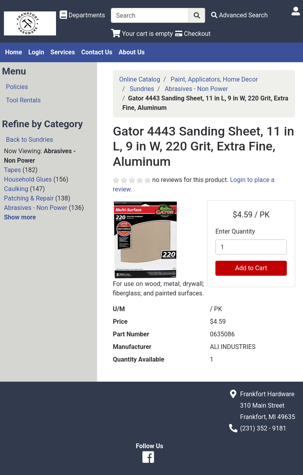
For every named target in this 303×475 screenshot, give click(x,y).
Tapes (12, 170)
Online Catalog (139, 79)
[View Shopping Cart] (142, 33)
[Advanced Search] (239, 15)
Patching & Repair (29, 198)
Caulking (16, 189)
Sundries (142, 89)
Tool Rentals (23, 100)
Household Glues (28, 179)
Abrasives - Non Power (35, 208)
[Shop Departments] (82, 15)
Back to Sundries (29, 139)
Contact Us (96, 52)
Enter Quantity (235, 231)
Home (13, 52)
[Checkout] (192, 33)
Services (62, 52)
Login (36, 52)
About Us (132, 52)
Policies (17, 87)
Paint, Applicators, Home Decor (214, 79)
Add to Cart (251, 268)
